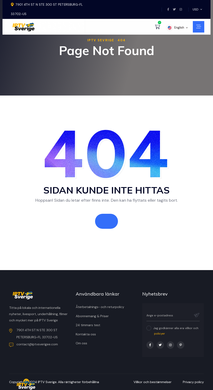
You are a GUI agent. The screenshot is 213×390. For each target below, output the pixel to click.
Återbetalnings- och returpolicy (100, 307)
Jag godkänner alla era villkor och (175, 330)
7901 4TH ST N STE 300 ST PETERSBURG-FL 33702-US (33, 333)
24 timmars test (88, 325)
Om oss (81, 343)
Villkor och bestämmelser (153, 382)
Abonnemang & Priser (92, 316)
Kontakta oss (86, 334)
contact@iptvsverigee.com (33, 344)
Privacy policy (193, 382)
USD (197, 9)
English (177, 27)
